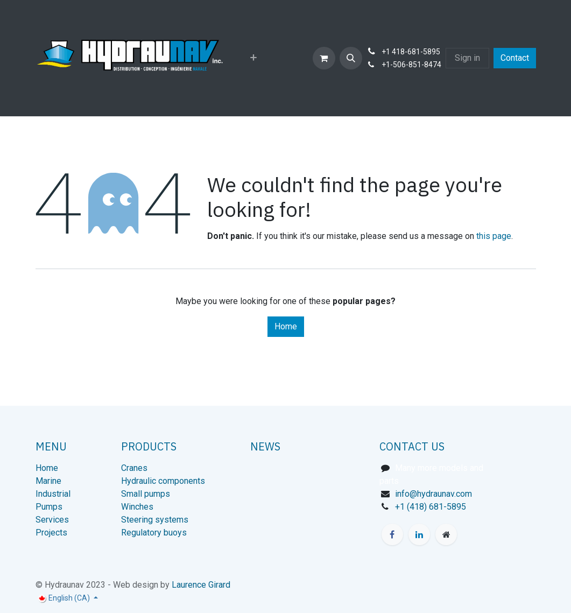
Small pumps (145, 494)
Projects (51, 532)
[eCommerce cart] (324, 58)
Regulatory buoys (154, 532)
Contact (514, 58)
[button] (351, 58)
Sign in (467, 58)
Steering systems (154, 520)
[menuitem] (253, 58)
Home (285, 326)
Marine (48, 481)
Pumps (49, 507)
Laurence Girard (201, 585)
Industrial (53, 494)
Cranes (134, 468)
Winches (137, 507)
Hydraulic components (163, 481)
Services (52, 520)
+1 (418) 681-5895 (430, 507)
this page (493, 236)
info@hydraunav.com (433, 494)
